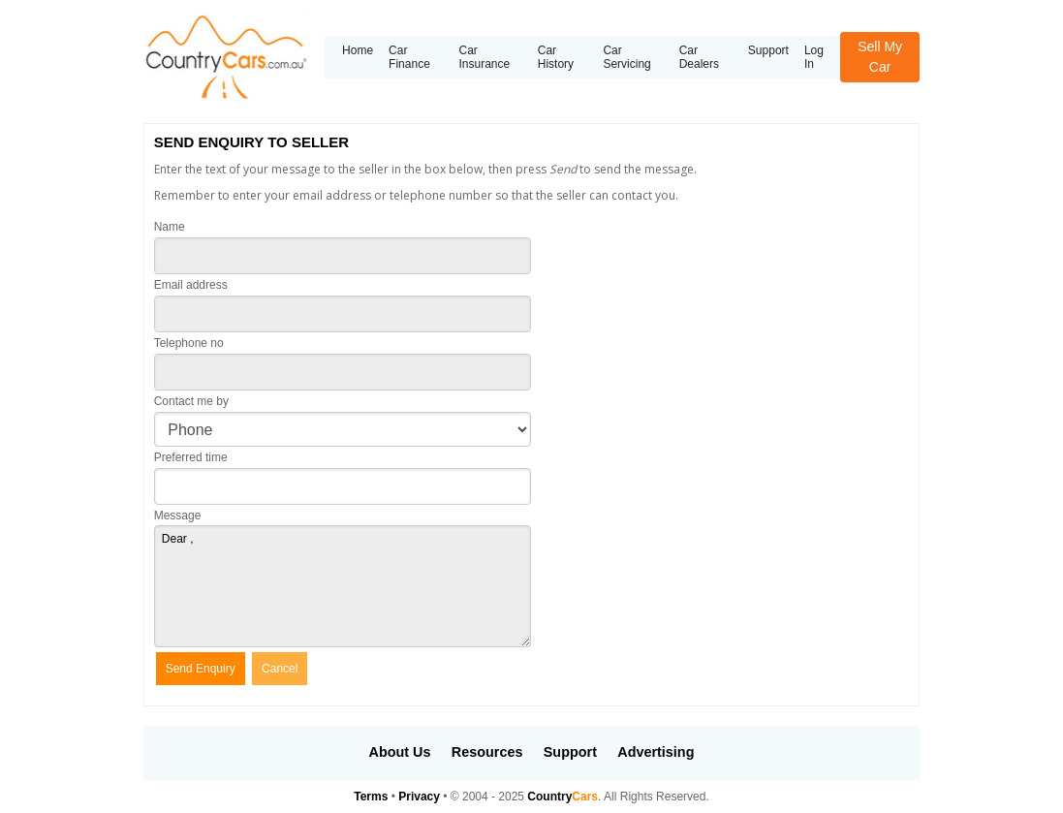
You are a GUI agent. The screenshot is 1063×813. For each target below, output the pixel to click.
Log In (814, 57)
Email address (191, 285)
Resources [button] (487, 752)
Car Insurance (484, 57)
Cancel (279, 668)
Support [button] (570, 752)
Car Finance (409, 57)
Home (357, 50)
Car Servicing (626, 57)
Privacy (419, 796)
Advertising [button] (655, 752)
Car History (556, 57)
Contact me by (191, 401)
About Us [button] (400, 752)
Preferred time (191, 457)
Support (768, 50)
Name (169, 227)
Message (178, 515)
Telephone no (189, 343)
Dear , (343, 586)
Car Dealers (699, 57)
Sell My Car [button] (880, 57)
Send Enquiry (200, 668)
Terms (371, 796)
